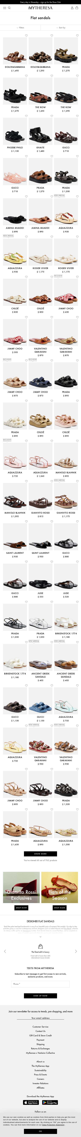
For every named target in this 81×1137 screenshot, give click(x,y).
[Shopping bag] (77, 8)
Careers (40, 1078)
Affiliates (40, 1087)
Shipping (40, 1044)
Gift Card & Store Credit (40, 1035)
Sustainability (40, 1070)
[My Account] (72, 8)
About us (40, 1061)
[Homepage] (40, 7)
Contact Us (40, 1031)
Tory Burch (67, 928)
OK (40, 1131)
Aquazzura (27, 931)
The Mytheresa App (40, 1065)
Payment (40, 1039)
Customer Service (40, 1026)
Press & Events (40, 1074)
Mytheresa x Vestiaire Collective (40, 1052)
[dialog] (40, 1125)
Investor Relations (40, 1083)
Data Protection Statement (53, 1125)
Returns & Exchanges (40, 1048)
